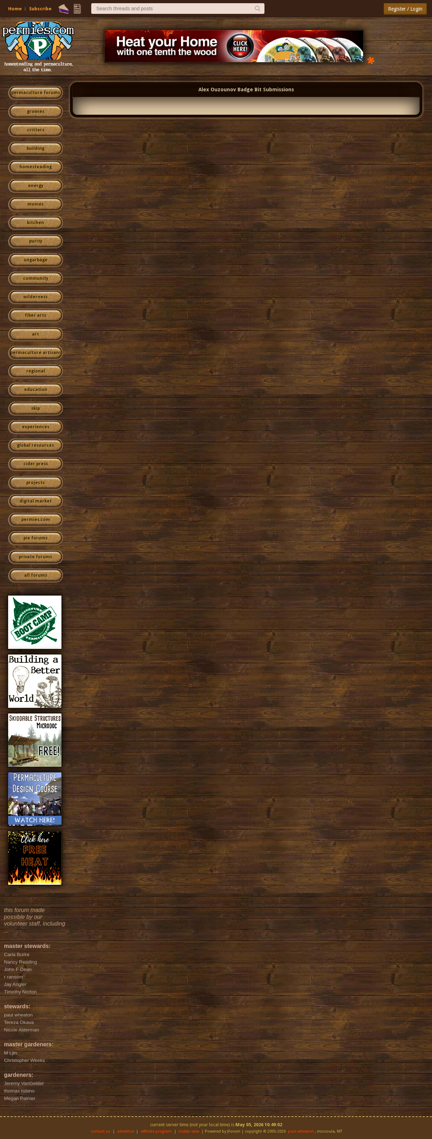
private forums (35, 556)
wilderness (35, 296)
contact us (100, 1131)
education (35, 389)
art (35, 334)
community (35, 278)
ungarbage (36, 259)
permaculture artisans (35, 352)
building (35, 148)
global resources (35, 445)
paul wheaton (301, 1131)
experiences (35, 426)
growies (35, 111)
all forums (35, 575)
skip (35, 408)
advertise (125, 1131)
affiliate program (156, 1131)
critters (35, 130)
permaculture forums (35, 92)
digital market (36, 501)
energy (35, 185)
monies (35, 204)
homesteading (36, 166)
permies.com (35, 519)
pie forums (35, 538)
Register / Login (405, 9)
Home (15, 8)
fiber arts (35, 315)
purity (35, 241)
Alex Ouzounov (217, 89)
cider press (35, 463)
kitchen (35, 222)
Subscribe (40, 8)
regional (35, 371)
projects (35, 482)
